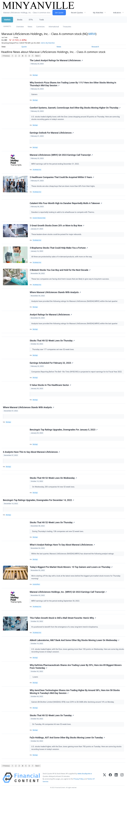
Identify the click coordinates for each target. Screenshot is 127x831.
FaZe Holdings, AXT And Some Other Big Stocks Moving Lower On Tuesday (67, 774)
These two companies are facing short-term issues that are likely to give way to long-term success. (71, 290)
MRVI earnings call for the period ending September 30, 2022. (56, 630)
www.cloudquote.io (85, 812)
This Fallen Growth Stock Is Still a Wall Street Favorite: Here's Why (63, 649)
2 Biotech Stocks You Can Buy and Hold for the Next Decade (60, 281)
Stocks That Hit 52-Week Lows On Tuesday (52, 751)
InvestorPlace (37, 612)
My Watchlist (98, 12)
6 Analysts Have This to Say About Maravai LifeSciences (31, 473)
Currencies (40, 26)
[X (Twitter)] (104, 816)
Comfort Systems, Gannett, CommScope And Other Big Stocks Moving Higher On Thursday (75, 110)
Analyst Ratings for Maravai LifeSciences (51, 328)
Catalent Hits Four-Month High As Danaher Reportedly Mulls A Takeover (66, 211)
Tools (41, 19)
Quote (24, 46)
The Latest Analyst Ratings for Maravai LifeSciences (56, 60)
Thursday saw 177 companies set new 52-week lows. (53, 365)
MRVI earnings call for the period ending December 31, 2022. (56, 169)
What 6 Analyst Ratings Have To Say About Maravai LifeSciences (62, 571)
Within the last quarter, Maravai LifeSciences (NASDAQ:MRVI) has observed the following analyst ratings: (73, 580)
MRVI (92, 34)
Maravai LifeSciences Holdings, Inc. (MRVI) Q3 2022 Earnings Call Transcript (68, 621)
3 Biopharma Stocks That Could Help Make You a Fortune (59, 258)
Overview (20, 26)
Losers (35, 710)
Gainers (35, 96)
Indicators (117, 12)
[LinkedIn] (116, 816)
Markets (7, 19)
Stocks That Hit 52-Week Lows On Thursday (52, 356)
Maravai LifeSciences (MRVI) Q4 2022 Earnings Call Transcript (61, 160)
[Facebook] (110, 816)
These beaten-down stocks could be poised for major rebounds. (57, 244)
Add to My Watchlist (48, 43)
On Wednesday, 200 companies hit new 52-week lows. (54, 510)
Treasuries (67, 26)
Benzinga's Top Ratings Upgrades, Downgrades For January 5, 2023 (64, 450)
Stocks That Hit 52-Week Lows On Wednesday (53, 501)
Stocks (19, 19)
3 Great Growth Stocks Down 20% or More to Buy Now (57, 234)
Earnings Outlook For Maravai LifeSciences (52, 136)
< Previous (6, 56)
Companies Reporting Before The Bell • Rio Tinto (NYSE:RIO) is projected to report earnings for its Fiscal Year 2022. (77, 389)
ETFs (31, 19)
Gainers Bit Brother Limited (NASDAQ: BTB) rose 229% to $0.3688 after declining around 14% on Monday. (73, 737)
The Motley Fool (37, 174)
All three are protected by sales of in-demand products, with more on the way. (62, 267)
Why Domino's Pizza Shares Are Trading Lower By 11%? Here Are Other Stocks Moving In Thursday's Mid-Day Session (73, 85)
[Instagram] (122, 816)
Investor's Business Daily (39, 226)
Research (95, 46)
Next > (37, 56)
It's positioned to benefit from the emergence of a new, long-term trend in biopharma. (65, 658)
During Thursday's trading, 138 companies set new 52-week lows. (58, 557)
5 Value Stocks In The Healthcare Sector (50, 403)
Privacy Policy (79, 817)
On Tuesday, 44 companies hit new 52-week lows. (52, 760)
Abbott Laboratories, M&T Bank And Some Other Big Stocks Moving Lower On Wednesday (75, 672)
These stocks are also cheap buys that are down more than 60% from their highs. (64, 192)
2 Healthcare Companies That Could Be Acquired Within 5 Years (62, 183)
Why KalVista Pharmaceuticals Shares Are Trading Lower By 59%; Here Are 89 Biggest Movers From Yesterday (76, 700)
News (30, 26)
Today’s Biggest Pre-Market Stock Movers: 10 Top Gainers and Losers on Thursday (71, 595)
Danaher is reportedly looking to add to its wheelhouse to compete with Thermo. (63, 220)
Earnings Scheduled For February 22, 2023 (52, 380)
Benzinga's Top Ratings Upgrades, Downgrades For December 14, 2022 (38, 525)
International (54, 26)
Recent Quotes (77, 12)
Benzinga (35, 75)
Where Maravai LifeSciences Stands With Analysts (55, 305)
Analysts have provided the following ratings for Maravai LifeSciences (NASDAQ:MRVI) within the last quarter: (75, 314)
